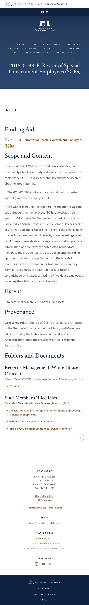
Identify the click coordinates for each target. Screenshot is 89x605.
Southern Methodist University (44, 549)
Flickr (50, 564)
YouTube (43, 564)
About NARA (44, 588)
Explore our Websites (56, 3)
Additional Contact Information (45, 507)
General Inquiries (44, 496)
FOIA (44, 600)
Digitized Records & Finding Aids (56, 44)
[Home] (44, 31)
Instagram (36, 564)
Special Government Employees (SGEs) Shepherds (41, 428)
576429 (14, 386)
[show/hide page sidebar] (44, 110)
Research (25, 44)
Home (12, 44)
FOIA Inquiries (44, 499)
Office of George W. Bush (45, 544)
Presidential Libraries (44, 594)
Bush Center (44, 538)
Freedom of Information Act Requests (35, 48)
